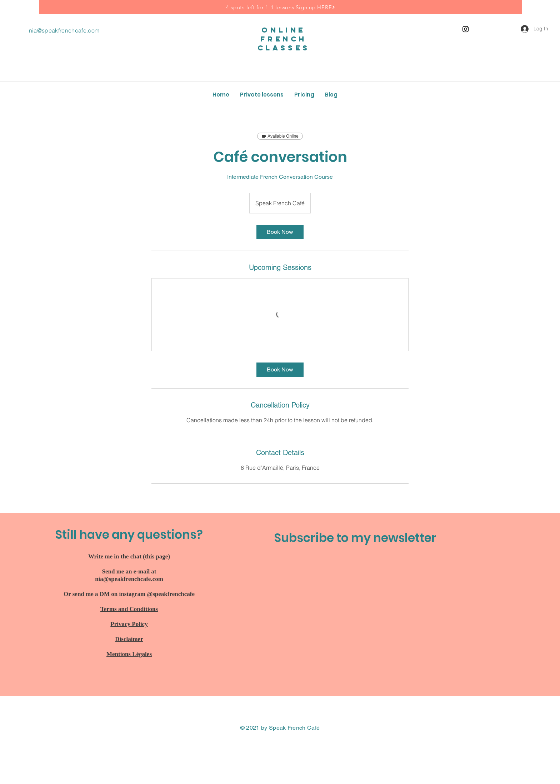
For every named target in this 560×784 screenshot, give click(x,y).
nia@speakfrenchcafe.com (64, 30)
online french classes (284, 38)
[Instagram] (465, 29)
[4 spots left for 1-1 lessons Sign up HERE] (280, 7)
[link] (280, 232)
